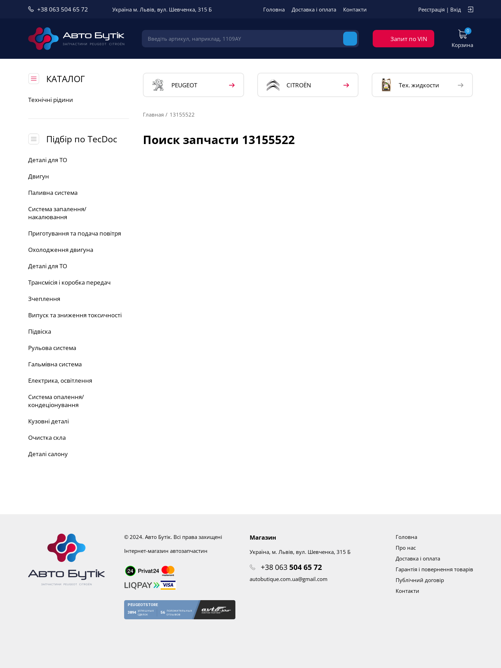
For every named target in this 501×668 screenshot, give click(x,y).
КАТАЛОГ (65, 79)
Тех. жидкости (410, 85)
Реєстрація (431, 9)
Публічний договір (420, 579)
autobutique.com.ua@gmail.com (289, 578)
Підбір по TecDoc (81, 139)
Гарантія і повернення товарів (434, 569)
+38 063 (291, 567)
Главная (153, 114)
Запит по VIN (408, 39)
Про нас (406, 547)
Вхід (455, 9)
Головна (274, 9)
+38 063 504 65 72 (62, 9)
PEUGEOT (174, 85)
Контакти (355, 9)
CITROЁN (289, 85)
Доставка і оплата (314, 9)
